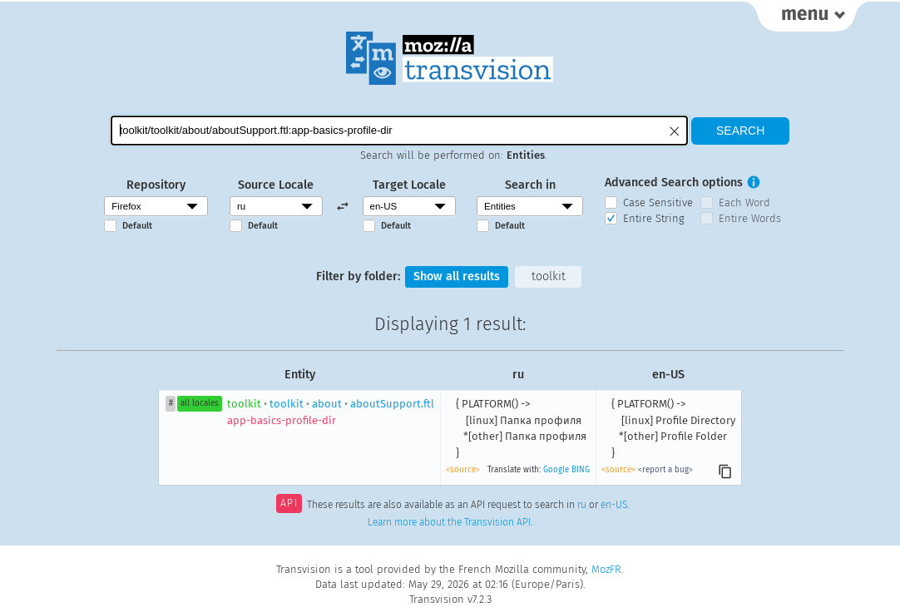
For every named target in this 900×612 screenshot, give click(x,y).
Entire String (654, 218)
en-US (614, 505)
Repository (155, 185)
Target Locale (409, 185)
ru (581, 505)
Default (137, 225)
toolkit (549, 276)
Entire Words (750, 218)
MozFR (606, 569)
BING (580, 470)
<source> (463, 470)
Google (556, 470)
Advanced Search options (674, 182)
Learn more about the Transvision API (449, 522)
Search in (530, 185)
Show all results (456, 276)
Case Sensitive (658, 202)
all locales (199, 403)
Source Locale (276, 185)
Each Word (744, 202)
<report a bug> (665, 470)
